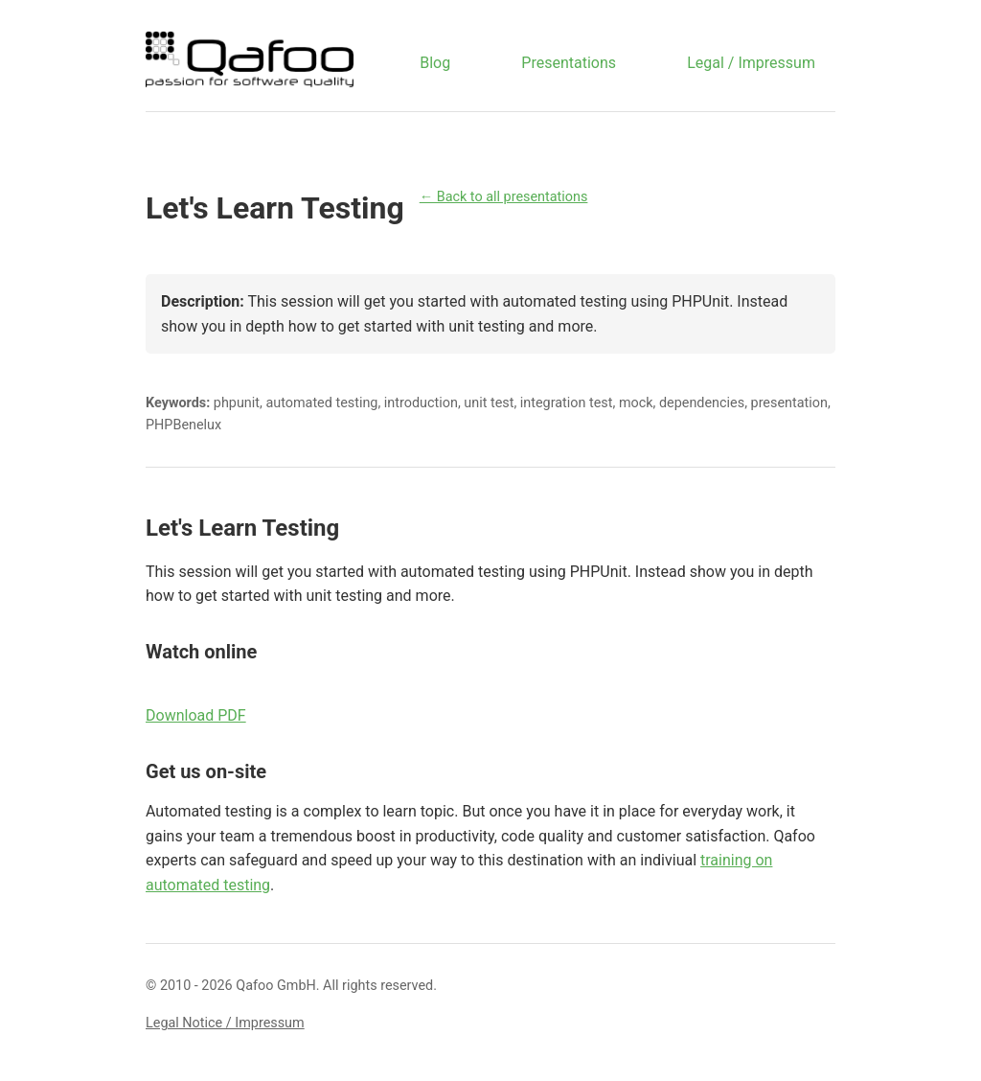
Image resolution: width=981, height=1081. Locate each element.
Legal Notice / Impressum (225, 1023)
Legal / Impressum (751, 63)
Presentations (568, 63)
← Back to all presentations (504, 197)
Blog (435, 63)
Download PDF (196, 715)
